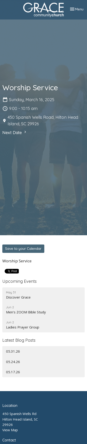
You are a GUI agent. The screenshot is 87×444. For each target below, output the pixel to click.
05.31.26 (13, 351)
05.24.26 (13, 361)
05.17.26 (13, 372)
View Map (10, 430)
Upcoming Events (19, 281)
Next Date (14, 132)
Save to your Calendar (23, 248)
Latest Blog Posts (18, 340)
